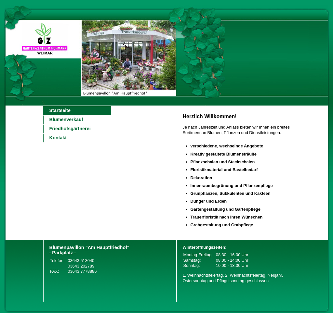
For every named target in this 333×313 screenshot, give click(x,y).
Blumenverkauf (66, 119)
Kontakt (58, 137)
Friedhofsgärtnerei (70, 128)
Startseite (60, 110)
